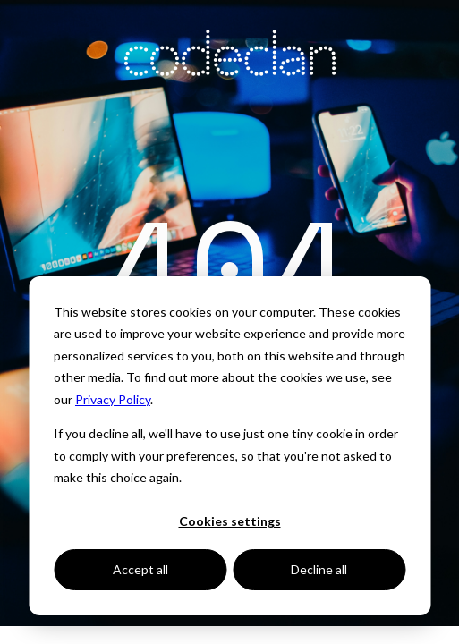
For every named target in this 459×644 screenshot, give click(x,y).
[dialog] (229, 445)
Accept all (140, 569)
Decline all (319, 569)
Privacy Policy (112, 399)
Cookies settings (230, 521)
